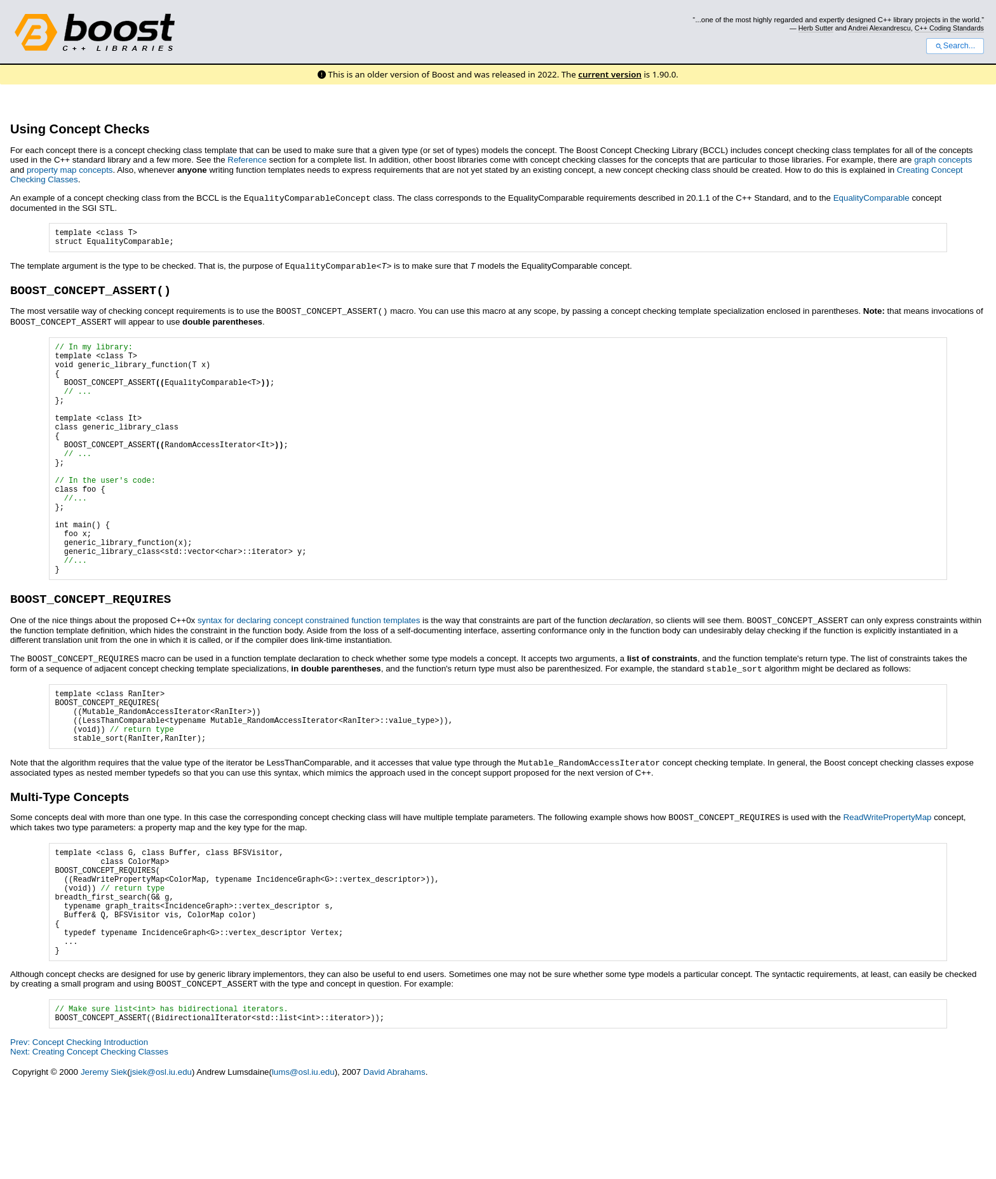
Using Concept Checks (80, 129)
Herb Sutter (815, 28)
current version (610, 74)
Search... (955, 45)
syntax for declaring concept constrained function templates (309, 676)
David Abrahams (394, 1162)
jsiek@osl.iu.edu (161, 1162)
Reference (247, 160)
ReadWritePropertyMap (887, 882)
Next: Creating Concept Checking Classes (89, 1142)
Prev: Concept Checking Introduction (79, 1132)
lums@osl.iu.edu (303, 1162)
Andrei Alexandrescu (879, 28)
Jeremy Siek (104, 1162)
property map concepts (70, 170)
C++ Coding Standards (949, 28)
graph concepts (943, 160)
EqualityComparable (871, 198)
